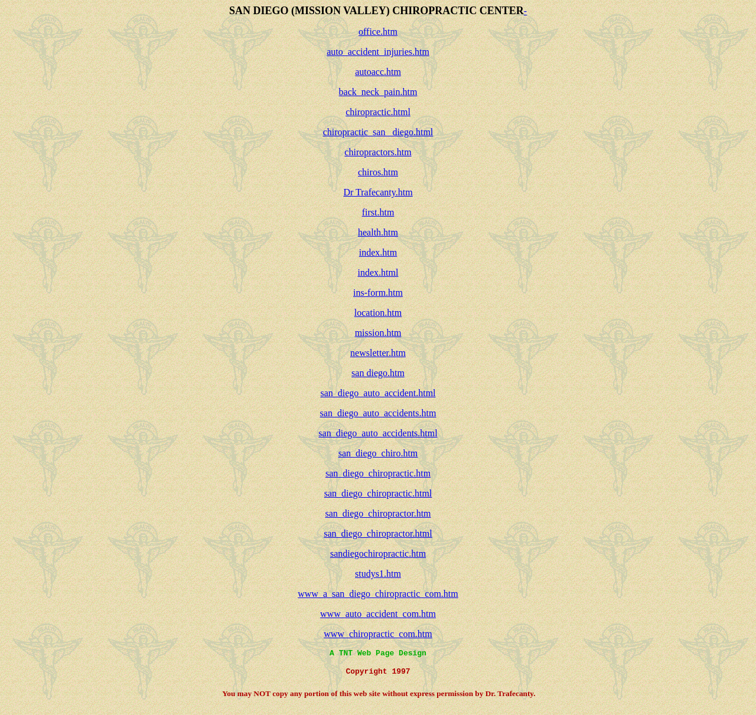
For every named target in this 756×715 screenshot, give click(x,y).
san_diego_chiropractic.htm (378, 473)
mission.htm (378, 333)
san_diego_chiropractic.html (378, 493)
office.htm (378, 32)
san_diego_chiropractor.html (378, 533)
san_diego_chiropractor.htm (378, 513)
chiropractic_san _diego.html (378, 132)
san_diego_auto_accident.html (377, 393)
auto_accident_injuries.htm (378, 52)
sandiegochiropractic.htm (378, 554)
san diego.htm (378, 373)
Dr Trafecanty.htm (377, 192)
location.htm (378, 313)
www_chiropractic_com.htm (378, 634)
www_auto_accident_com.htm (378, 614)
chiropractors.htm (377, 152)
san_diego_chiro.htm (378, 453)
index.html (378, 272)
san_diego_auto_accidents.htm (378, 413)
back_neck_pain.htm (378, 92)
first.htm (378, 212)
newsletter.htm (378, 353)
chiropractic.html (378, 112)
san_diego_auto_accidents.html (377, 433)
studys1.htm (378, 574)
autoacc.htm (378, 72)
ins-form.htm (378, 293)
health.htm (378, 232)
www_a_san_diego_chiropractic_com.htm (378, 594)
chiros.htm (378, 172)
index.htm (378, 252)
